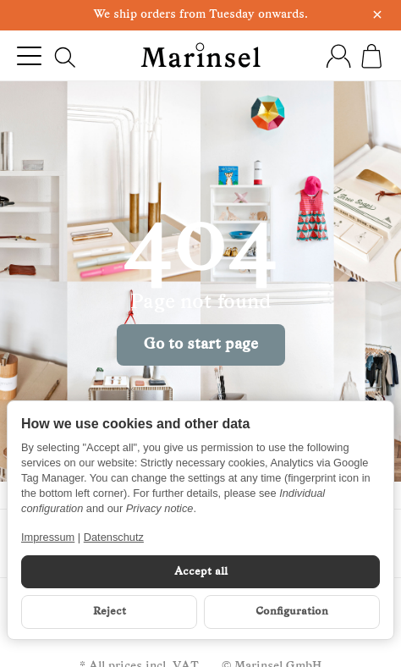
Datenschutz (114, 537)
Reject (109, 611)
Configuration (291, 611)
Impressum (47, 537)
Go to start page (201, 345)
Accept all (201, 571)
